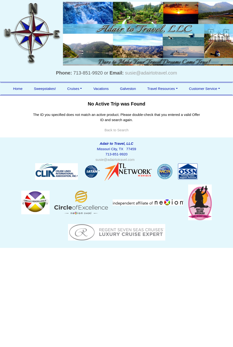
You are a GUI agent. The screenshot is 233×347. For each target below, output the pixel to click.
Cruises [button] (73, 89)
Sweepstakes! (45, 89)
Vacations (101, 89)
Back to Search (117, 130)
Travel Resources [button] (161, 89)
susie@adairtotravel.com (151, 72)
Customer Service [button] (203, 89)
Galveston (128, 89)
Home (17, 89)
